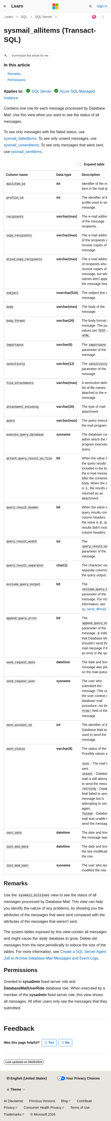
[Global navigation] (4, 6)
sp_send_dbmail (94, 609)
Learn (9, 17)
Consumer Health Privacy (42, 1107)
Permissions (17, 80)
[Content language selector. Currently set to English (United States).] (26, 1078)
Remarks (14, 74)
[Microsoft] (55, 6)
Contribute (84, 1101)
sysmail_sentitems (26, 152)
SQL (24, 17)
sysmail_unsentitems (21, 145)
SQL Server (43, 17)
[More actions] (103, 17)
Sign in (102, 6)
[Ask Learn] (94, 17)
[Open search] (90, 6)
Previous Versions (42, 1101)
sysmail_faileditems (20, 138)
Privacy (9, 1107)
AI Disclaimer (13, 1101)
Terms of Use (80, 1107)
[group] (55, 522)
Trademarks (12, 1114)
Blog (64, 1101)
